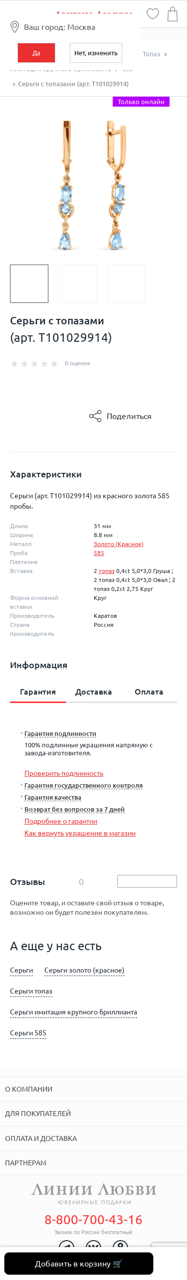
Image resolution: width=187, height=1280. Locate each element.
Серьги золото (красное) (84, 970)
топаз (107, 571)
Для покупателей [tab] (38, 1114)
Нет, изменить (96, 52)
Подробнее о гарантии (60, 821)
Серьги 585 (28, 1033)
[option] (34, 284)
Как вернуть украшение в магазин (80, 833)
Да (36, 52)
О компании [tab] (28, 1089)
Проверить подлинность (63, 773)
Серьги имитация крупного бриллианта (73, 1012)
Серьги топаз (31, 991)
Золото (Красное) (119, 544)
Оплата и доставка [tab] (41, 1138)
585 (99, 553)
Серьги (21, 970)
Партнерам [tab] (25, 1163)
